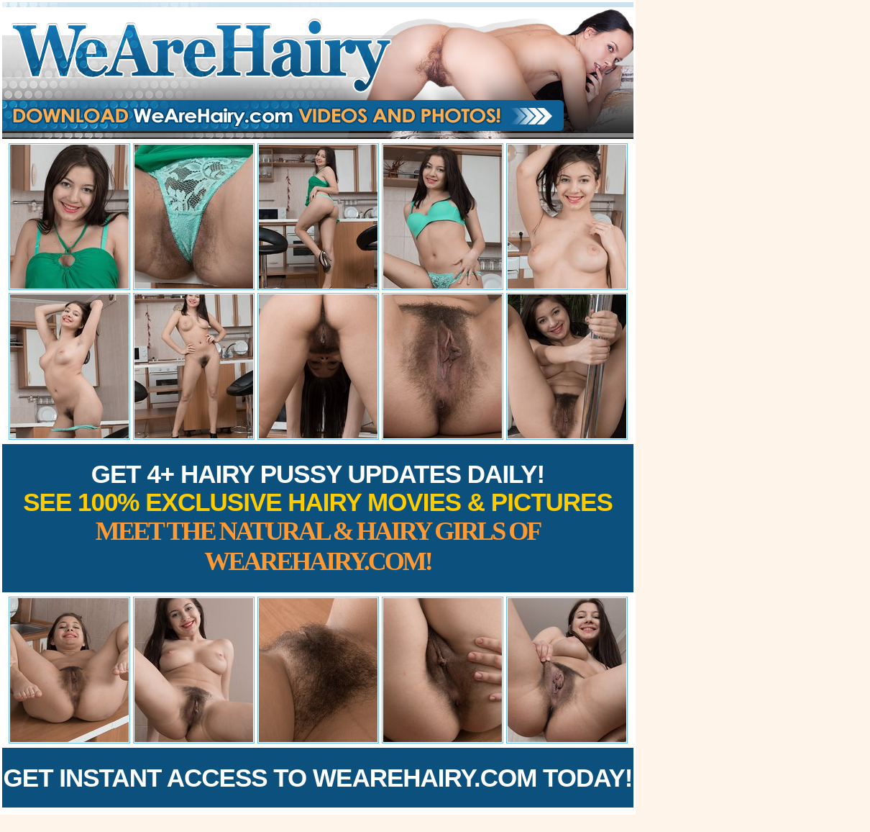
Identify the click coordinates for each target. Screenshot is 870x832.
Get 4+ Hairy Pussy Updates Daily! (318, 518)
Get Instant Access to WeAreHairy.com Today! (318, 778)
